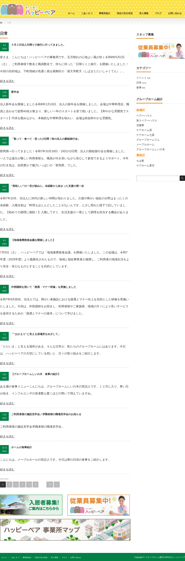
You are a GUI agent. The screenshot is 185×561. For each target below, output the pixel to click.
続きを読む (7, 81)
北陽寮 (140, 125)
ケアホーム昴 (144, 130)
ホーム (71, 13)
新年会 (15, 92)
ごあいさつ (86, 13)
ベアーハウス (144, 115)
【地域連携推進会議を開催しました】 (33, 240)
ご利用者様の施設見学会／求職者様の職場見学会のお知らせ (46, 414)
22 (50, 484)
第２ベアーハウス (146, 120)
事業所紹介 (104, 13)
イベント (141, 77)
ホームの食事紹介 (21, 447)
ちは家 (140, 160)
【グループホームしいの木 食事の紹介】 (36, 374)
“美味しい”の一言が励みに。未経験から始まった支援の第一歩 (47, 186)
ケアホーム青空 (145, 165)
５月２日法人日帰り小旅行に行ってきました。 (38, 44)
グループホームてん (148, 139)
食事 (139, 87)
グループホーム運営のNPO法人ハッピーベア (165, 557)
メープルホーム (145, 144)
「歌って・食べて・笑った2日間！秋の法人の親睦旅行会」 (45, 138)
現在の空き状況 (125, 13)
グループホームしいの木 (150, 149)
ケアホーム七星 (145, 135)
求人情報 (143, 13)
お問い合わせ (175, 13)
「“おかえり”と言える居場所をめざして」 (36, 334)
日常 (139, 82)
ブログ (158, 13)
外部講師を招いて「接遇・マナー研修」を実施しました (43, 287)
